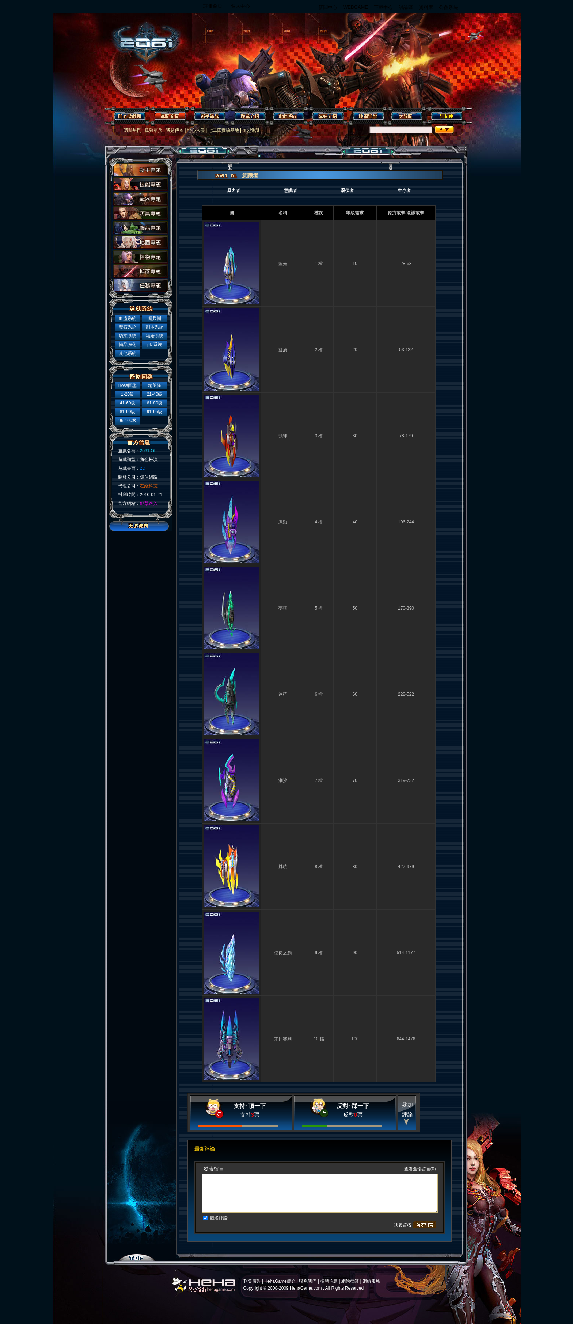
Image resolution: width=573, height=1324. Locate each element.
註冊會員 (212, 6)
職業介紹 (248, 116)
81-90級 (128, 411)
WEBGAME (355, 7)
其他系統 (127, 353)
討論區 (406, 7)
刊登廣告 (252, 1281)
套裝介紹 (328, 116)
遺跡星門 (132, 130)
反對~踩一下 (353, 1106)
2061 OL (141, 39)
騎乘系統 (127, 335)
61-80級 (155, 403)
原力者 (233, 190)
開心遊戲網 (128, 116)
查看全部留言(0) (420, 1168)
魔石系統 (127, 327)
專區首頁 (168, 116)
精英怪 (154, 385)
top (136, 1258)
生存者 (404, 190)
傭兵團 (154, 318)
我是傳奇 (174, 130)
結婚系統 (154, 335)
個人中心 (240, 6)
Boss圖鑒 (127, 385)
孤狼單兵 (153, 130)
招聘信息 (329, 1281)
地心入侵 (196, 130)
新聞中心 (327, 7)
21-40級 (155, 394)
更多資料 (140, 526)
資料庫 (426, 7)
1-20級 (127, 394)
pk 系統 (154, 344)
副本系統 (154, 327)
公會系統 (448, 7)
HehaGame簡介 (279, 1281)
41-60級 (128, 403)
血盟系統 (127, 318)
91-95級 (155, 411)
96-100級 (127, 420)
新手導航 (208, 116)
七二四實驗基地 (223, 130)
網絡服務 (371, 1281)
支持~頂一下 (250, 1106)
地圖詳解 (367, 116)
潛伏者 (347, 190)
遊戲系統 (288, 116)
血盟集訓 (251, 130)
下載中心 (383, 7)
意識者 (290, 190)
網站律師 (350, 1281)
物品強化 (127, 344)
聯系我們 (307, 1281)
